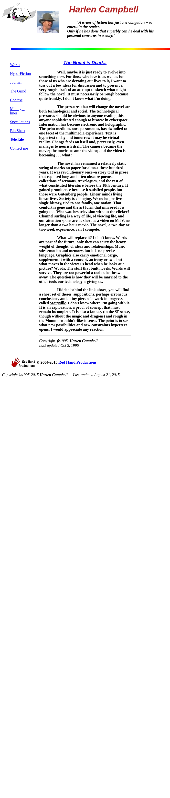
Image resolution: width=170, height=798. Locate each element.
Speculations (20, 122)
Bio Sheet (17, 131)
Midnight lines (17, 111)
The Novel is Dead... (85, 62)
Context (16, 100)
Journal (15, 82)
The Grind (18, 91)
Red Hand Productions (77, 362)
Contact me (19, 148)
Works (15, 65)
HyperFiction (20, 74)
